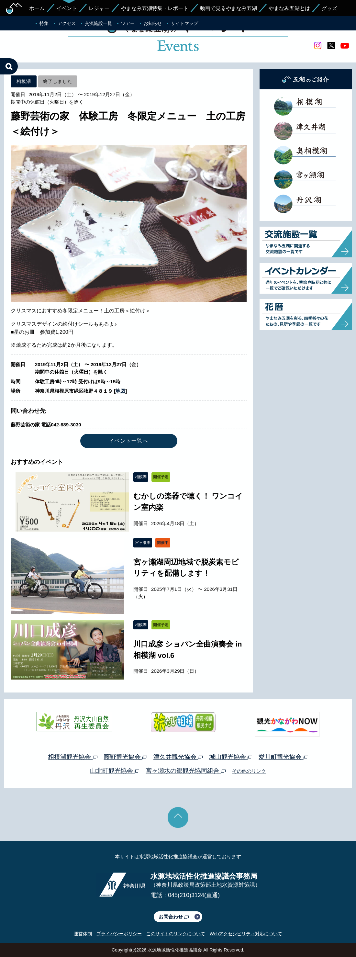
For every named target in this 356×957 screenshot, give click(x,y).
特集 (44, 23)
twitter (331, 46)
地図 (120, 391)
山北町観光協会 (114, 770)
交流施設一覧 (98, 23)
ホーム (37, 8)
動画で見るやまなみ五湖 (228, 8)
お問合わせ (174, 916)
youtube (344, 46)
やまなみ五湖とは (289, 8)
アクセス (67, 23)
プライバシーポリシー (119, 933)
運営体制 (83, 933)
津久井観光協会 (178, 756)
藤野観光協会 (125, 756)
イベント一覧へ (128, 441)
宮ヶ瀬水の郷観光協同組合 (186, 770)
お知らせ (153, 23)
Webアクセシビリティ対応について (246, 933)
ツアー (128, 23)
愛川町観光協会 (283, 756)
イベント (66, 8)
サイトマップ (184, 23)
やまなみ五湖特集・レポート (154, 8)
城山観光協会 (230, 756)
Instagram (317, 46)
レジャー (99, 8)
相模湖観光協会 (72, 756)
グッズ (329, 8)
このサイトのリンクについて (175, 933)
